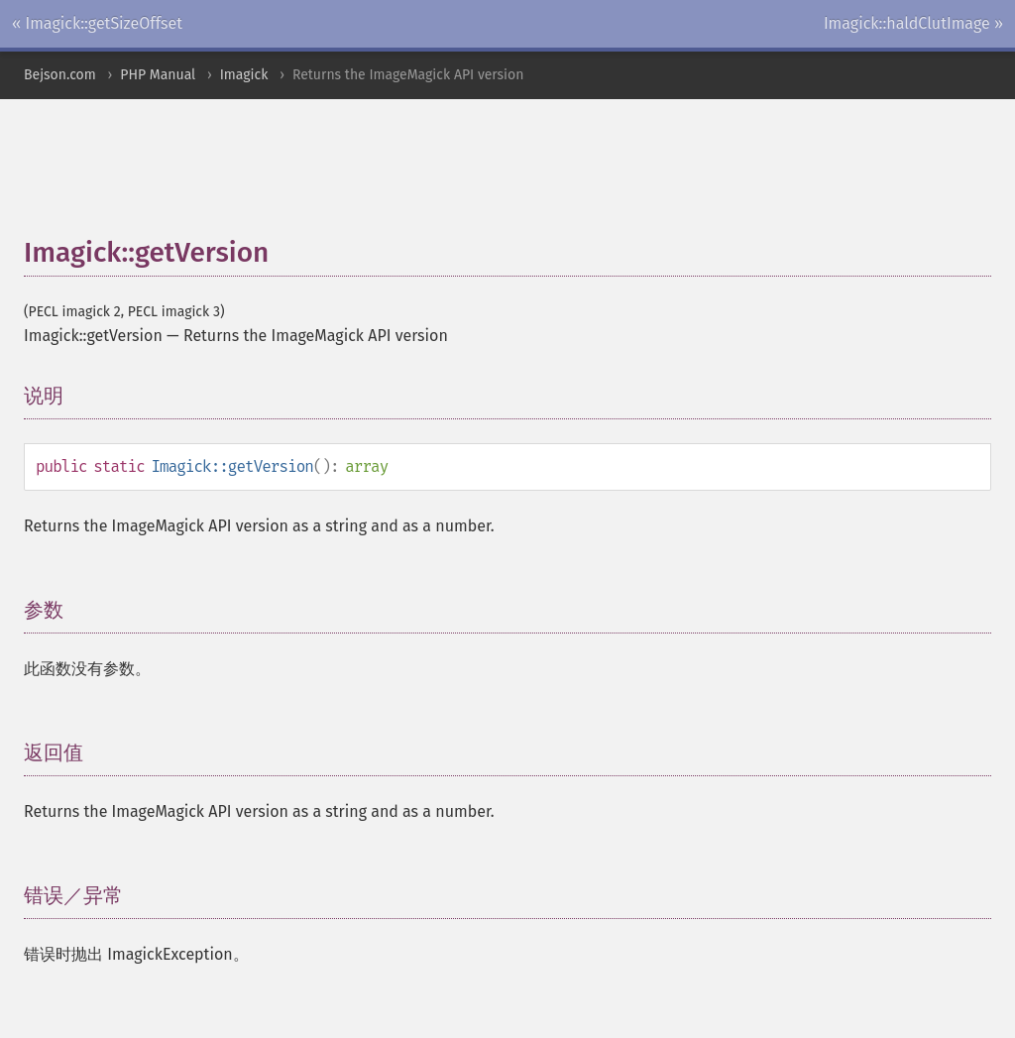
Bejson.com (60, 74)
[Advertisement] (504, 177)
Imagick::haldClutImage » (913, 23)
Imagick (244, 74)
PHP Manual (157, 74)
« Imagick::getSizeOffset (97, 23)
